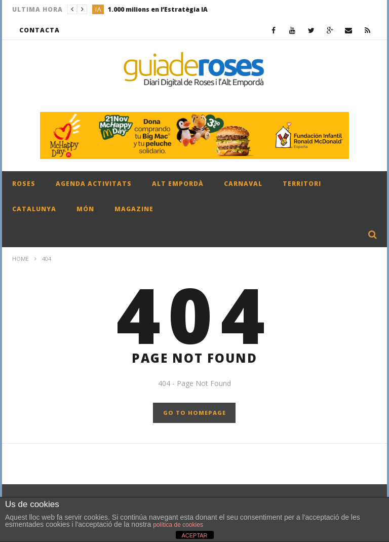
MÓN (85, 209)
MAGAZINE (133, 209)
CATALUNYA (34, 209)
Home (20, 258)
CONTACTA (39, 30)
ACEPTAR (194, 535)
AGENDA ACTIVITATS (94, 183)
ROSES (23, 183)
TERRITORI (302, 183)
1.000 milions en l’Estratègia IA (158, 9)
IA (98, 9)
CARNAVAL (243, 183)
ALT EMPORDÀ (178, 183)
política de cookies (178, 524)
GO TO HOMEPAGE (194, 412)
